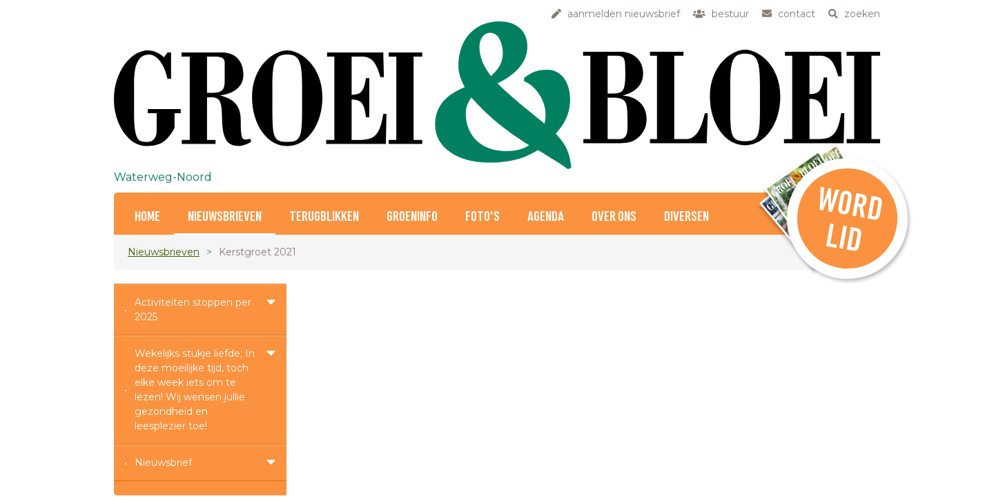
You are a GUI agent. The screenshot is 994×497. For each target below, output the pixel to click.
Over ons (614, 217)
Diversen (686, 217)
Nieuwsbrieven (225, 217)
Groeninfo (412, 217)
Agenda (545, 217)
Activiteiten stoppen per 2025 (193, 309)
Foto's (482, 217)
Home (147, 217)
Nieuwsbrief (163, 462)
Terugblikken (324, 217)
